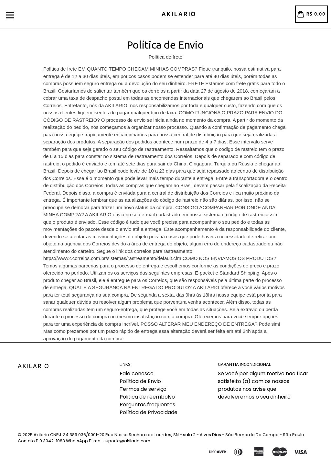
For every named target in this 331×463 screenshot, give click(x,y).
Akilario (33, 366)
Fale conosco (137, 373)
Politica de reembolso (147, 397)
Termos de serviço (143, 389)
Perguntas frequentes (147, 404)
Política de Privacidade (148, 412)
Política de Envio (140, 381)
